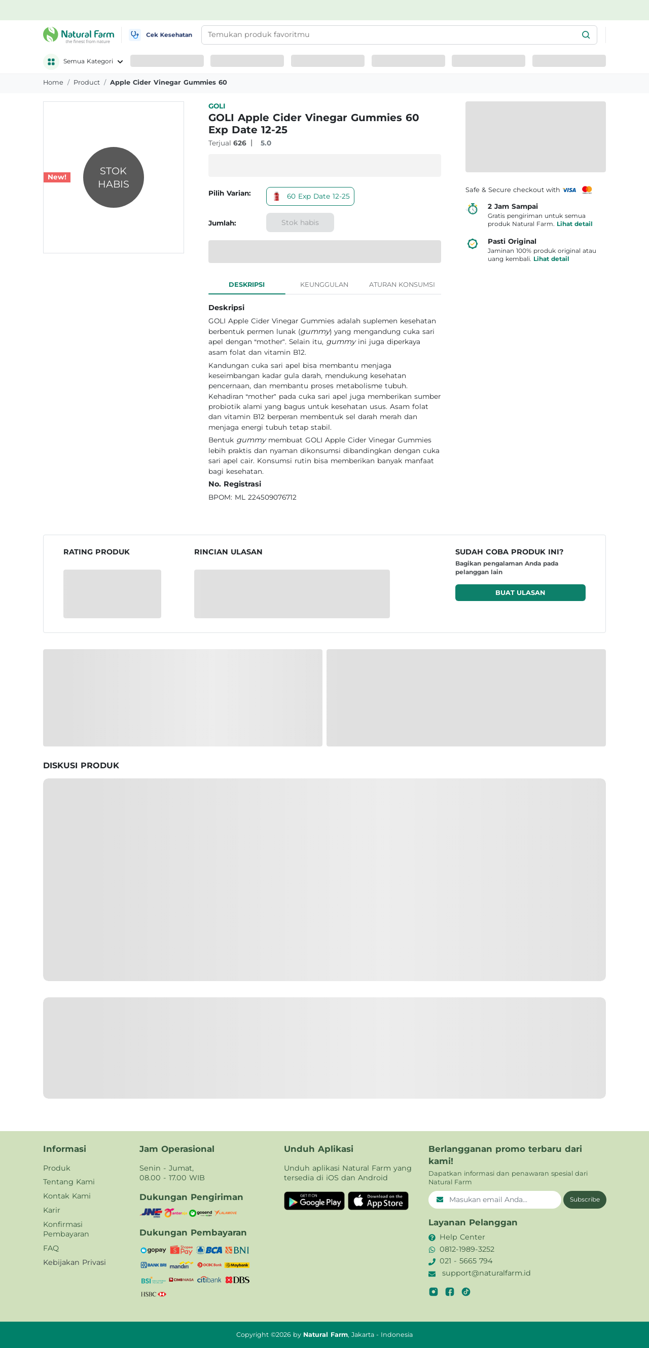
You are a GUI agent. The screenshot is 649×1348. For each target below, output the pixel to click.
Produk (56, 1168)
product (87, 82)
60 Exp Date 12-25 (310, 196)
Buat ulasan (520, 592)
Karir (51, 1210)
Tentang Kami (69, 1181)
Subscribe (585, 1199)
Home (53, 82)
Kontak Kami (67, 1196)
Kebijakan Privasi (74, 1262)
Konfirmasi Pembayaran (66, 1229)
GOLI (216, 106)
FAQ (51, 1248)
